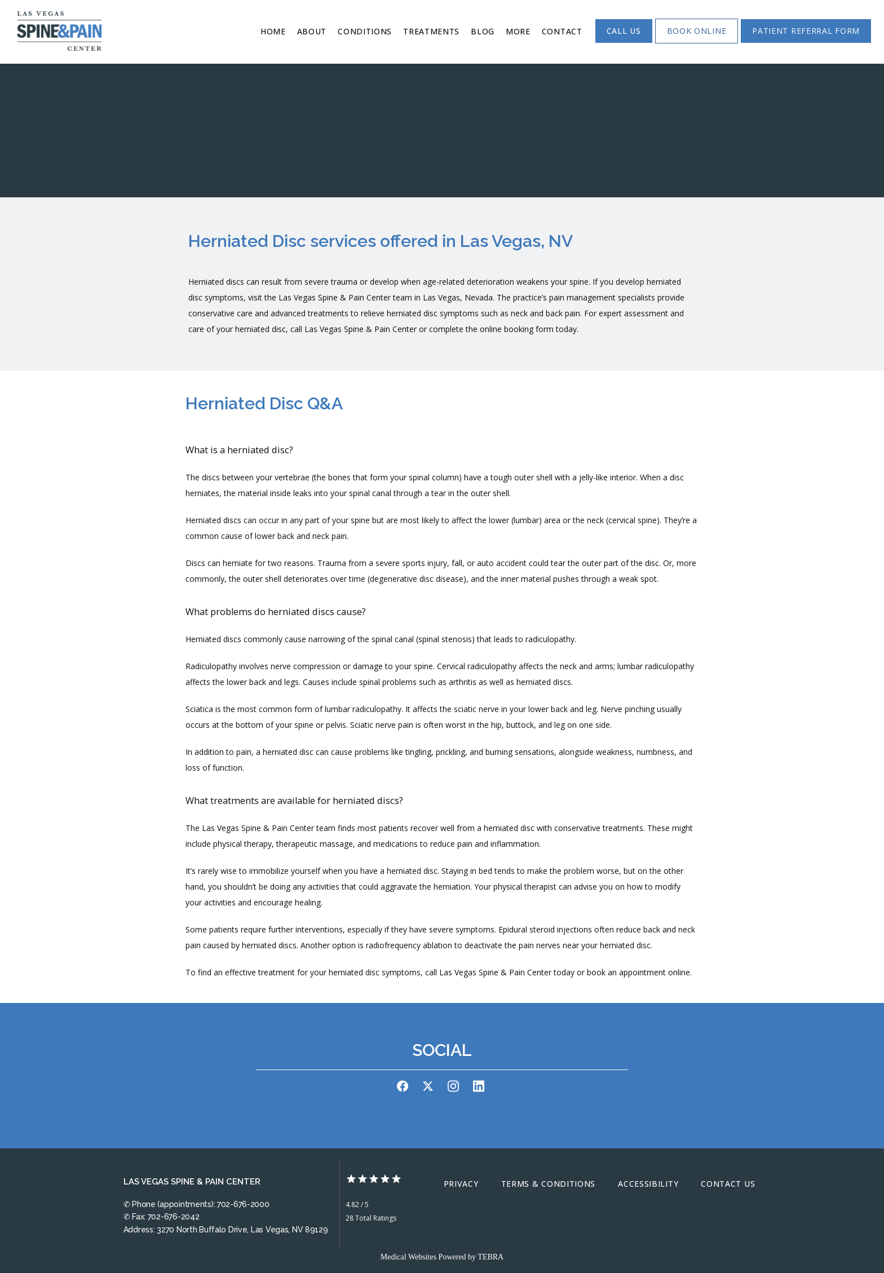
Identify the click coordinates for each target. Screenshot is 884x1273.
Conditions (365, 31)
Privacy (461, 1183)
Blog (482, 31)
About (312, 31)
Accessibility (648, 1183)
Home (273, 31)
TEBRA (490, 1257)
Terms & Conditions (548, 1183)
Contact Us (728, 1183)
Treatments (431, 31)
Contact (562, 31)
